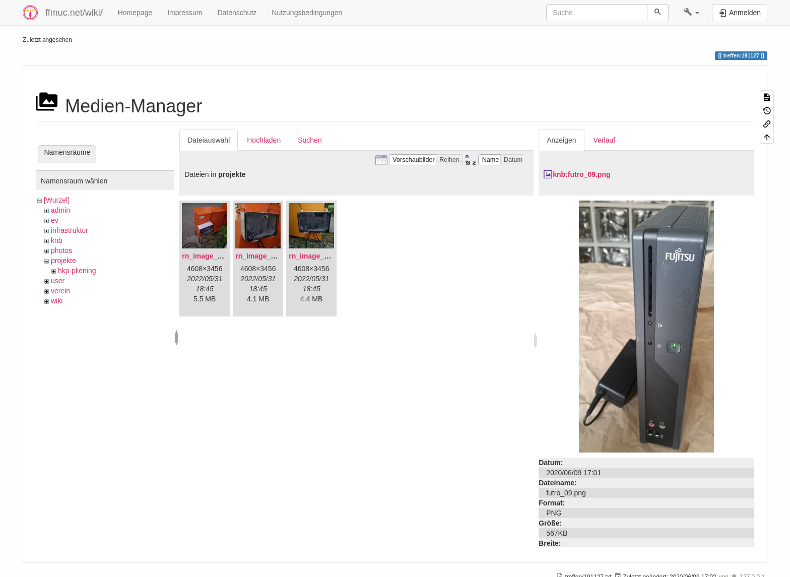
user (57, 281)
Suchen (309, 140)
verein (60, 291)
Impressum (184, 13)
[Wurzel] (57, 200)
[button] (691, 12)
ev (54, 220)
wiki (56, 301)
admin (60, 210)
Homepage (135, 13)
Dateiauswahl (208, 140)
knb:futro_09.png (581, 174)
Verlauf (605, 140)
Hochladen (264, 140)
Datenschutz (236, 13)
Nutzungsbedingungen (307, 13)
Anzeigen (561, 140)
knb (56, 240)
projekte (63, 261)
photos (61, 250)
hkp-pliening (77, 271)
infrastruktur (69, 230)
